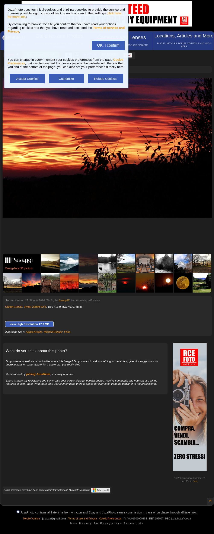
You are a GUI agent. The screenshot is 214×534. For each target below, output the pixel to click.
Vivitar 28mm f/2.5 (35, 306)
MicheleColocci (53, 331)
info (196, 481)
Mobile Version (31, 518)
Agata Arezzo (34, 331)
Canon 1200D (13, 306)
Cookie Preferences (110, 518)
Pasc (67, 331)
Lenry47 (64, 300)
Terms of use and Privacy (82, 518)
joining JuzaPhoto (38, 374)
